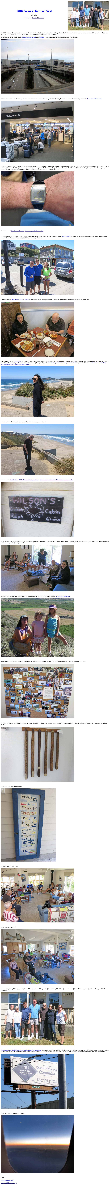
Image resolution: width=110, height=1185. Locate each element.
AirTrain (41, 37)
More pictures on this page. (63, 596)
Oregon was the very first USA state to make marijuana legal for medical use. (21, 1050)
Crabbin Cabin (14, 480)
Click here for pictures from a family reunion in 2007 (62, 362)
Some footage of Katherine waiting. (34, 231)
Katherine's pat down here (17, 231)
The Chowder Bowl (17, 299)
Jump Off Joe (17, 361)
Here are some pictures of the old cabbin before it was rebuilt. (56, 480)
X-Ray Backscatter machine (94, 98)
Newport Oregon (66, 236)
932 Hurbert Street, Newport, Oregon (29, 480)
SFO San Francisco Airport (28, 37)
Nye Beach (27, 299)
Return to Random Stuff (7, 1180)
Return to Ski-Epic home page (9, 1183)
